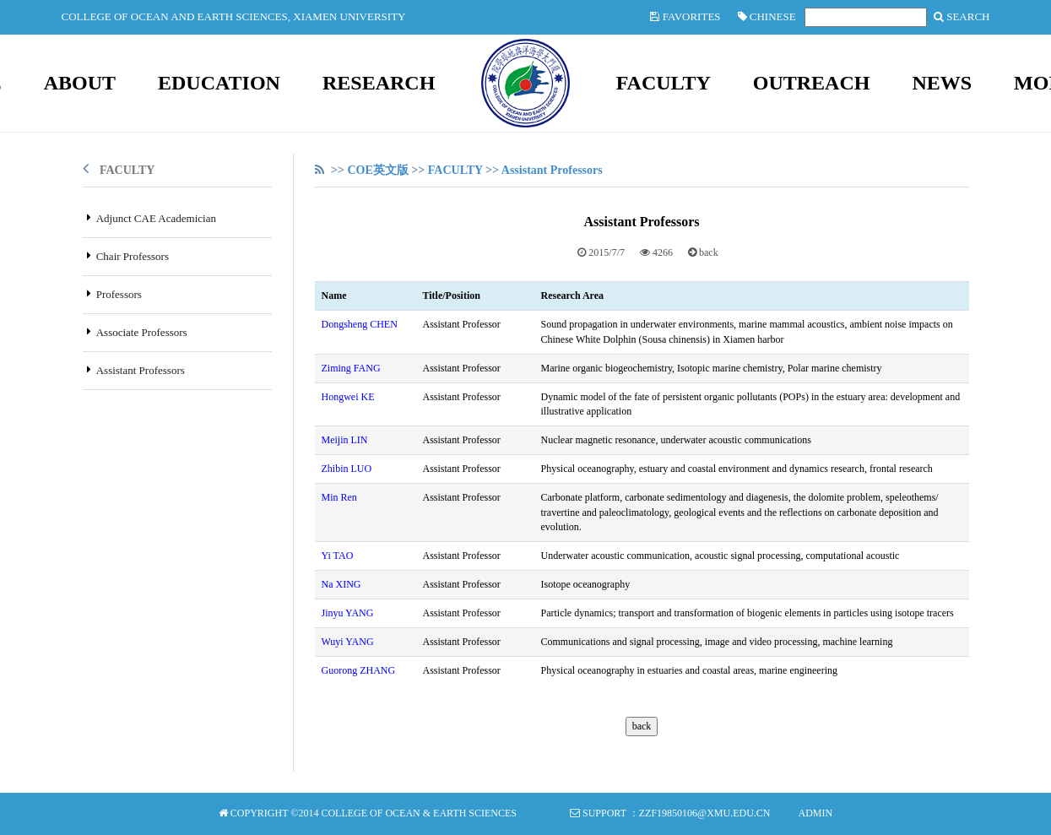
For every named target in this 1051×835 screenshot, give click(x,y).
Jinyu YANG (348, 613)
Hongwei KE (348, 397)
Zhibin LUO (347, 468)
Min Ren (339, 497)
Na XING (341, 584)
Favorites (685, 16)
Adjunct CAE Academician (156, 218)
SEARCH (962, 16)
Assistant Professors (140, 370)
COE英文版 (377, 170)
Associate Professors (141, 332)
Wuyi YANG (348, 642)
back (708, 252)
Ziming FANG (351, 368)
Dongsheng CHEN (360, 324)
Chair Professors (132, 256)
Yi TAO (338, 555)
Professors (119, 294)
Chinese (767, 16)
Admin (815, 813)
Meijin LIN (345, 440)
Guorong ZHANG (359, 670)
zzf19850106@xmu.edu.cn (705, 813)
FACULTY (127, 170)
